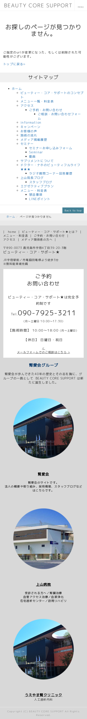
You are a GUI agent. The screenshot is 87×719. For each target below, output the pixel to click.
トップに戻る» (14, 64)
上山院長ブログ (32, 178)
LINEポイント (39, 199)
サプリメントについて (37, 161)
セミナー (27, 144)
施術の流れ (29, 135)
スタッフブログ (40, 182)
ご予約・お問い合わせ (45, 110)
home (12, 232)
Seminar (36, 152)
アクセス (27, 106)
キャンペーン (30, 127)
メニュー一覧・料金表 (37, 101)
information (31, 122)
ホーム (17, 89)
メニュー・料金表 (34, 190)
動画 (32, 156)
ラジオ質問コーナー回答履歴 (50, 173)
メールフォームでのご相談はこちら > (43, 352)
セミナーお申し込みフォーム (50, 148)
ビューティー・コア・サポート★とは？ (50, 232)
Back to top (73, 210)
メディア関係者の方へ (36, 239)
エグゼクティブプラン (37, 186)
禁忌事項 (36, 195)
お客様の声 (29, 131)
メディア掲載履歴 (34, 140)
